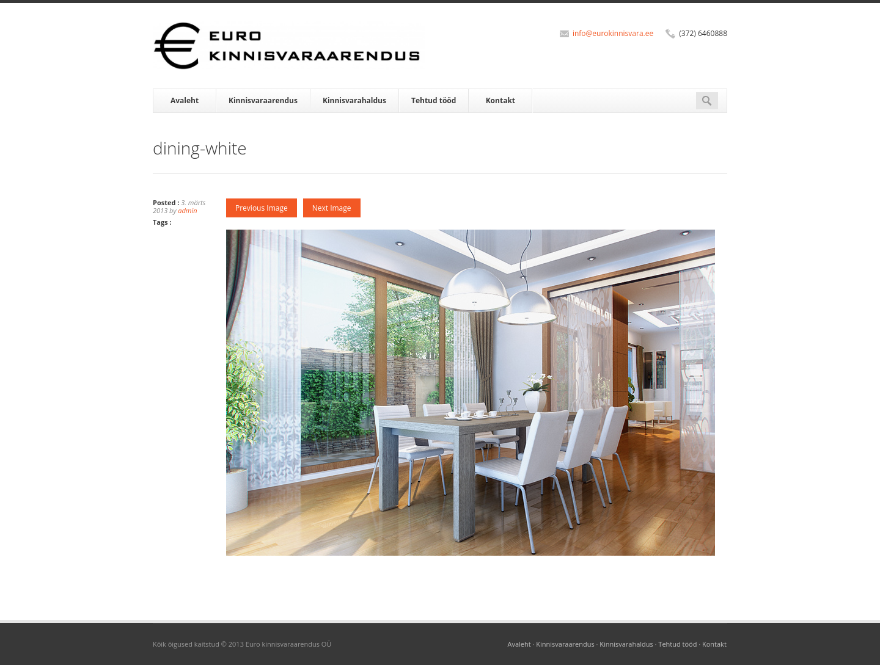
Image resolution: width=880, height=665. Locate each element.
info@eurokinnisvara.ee (613, 33)
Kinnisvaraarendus (263, 100)
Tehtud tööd (433, 100)
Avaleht (184, 100)
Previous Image (261, 208)
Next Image (331, 208)
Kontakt (500, 100)
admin (187, 210)
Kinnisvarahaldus (354, 100)
